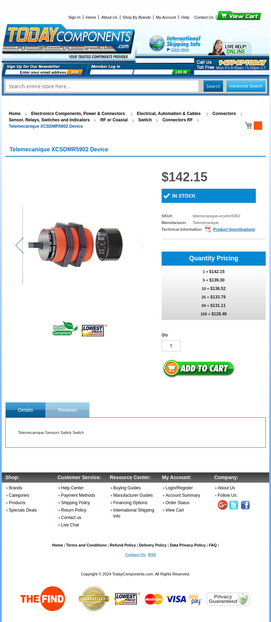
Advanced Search (246, 86)
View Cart (227, 17)
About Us (109, 17)
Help (185, 17)
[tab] (25, 410)
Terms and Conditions (86, 545)
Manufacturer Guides (133, 495)
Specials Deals (23, 510)
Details (25, 410)
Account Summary (182, 495)
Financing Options (130, 502)
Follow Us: (227, 495)
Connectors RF (177, 119)
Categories (19, 495)
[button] (19, 245)
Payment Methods (78, 495)
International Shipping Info (133, 513)
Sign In (74, 17)
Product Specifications (234, 229)
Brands (15, 487)
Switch (145, 119)
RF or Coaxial (113, 119)
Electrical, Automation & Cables (169, 113)
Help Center (72, 487)
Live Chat (70, 525)
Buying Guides (127, 487)
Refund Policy (123, 545)
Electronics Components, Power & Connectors (78, 113)
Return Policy (73, 510)
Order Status (177, 502)
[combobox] (135, 86)
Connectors (224, 113)
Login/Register (179, 487)
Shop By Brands (137, 17)
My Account (166, 17)
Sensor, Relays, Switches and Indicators (49, 119)
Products (17, 502)
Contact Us (203, 17)
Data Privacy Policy (188, 545)
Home (91, 17)
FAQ (213, 545)
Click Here (180, 49)
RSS (152, 554)
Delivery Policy (153, 545)
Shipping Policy (75, 502)
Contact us (71, 517)
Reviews (67, 410)
